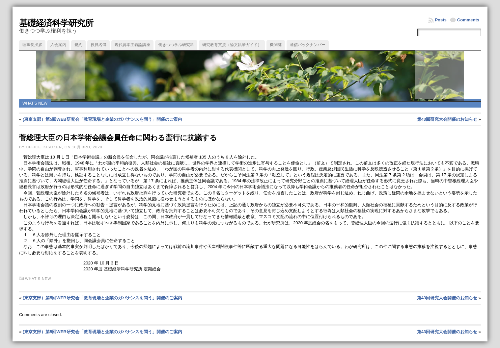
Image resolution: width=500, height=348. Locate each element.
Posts (440, 19)
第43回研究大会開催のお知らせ (447, 119)
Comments (468, 19)
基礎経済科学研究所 (56, 23)
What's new (34, 103)
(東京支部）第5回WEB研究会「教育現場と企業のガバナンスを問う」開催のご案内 (102, 119)
